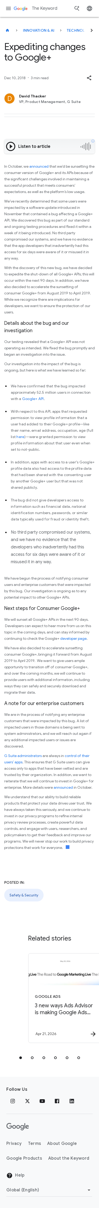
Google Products (24, 1158)
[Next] (91, 30)
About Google (62, 1143)
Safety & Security (24, 895)
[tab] (20, 1058)
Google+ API (33, 398)
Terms (34, 1143)
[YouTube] (42, 1101)
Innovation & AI (39, 30)
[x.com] (27, 1101)
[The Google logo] (17, 1126)
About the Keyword (68, 1158)
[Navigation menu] (8, 8)
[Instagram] (12, 1101)
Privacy (14, 1143)
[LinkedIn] (71, 1101)
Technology (80, 30)
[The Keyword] (7, 30)
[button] (89, 78)
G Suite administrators (23, 755)
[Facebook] (57, 1101)
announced (39, 166)
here (20, 436)
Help (15, 1175)
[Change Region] (49, 1190)
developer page (73, 638)
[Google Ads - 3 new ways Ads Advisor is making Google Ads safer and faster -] (59, 998)
